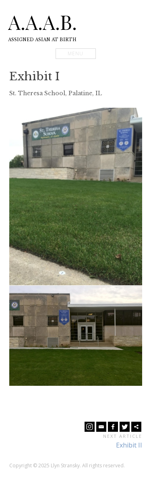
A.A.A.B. (42, 22)
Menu (75, 53)
